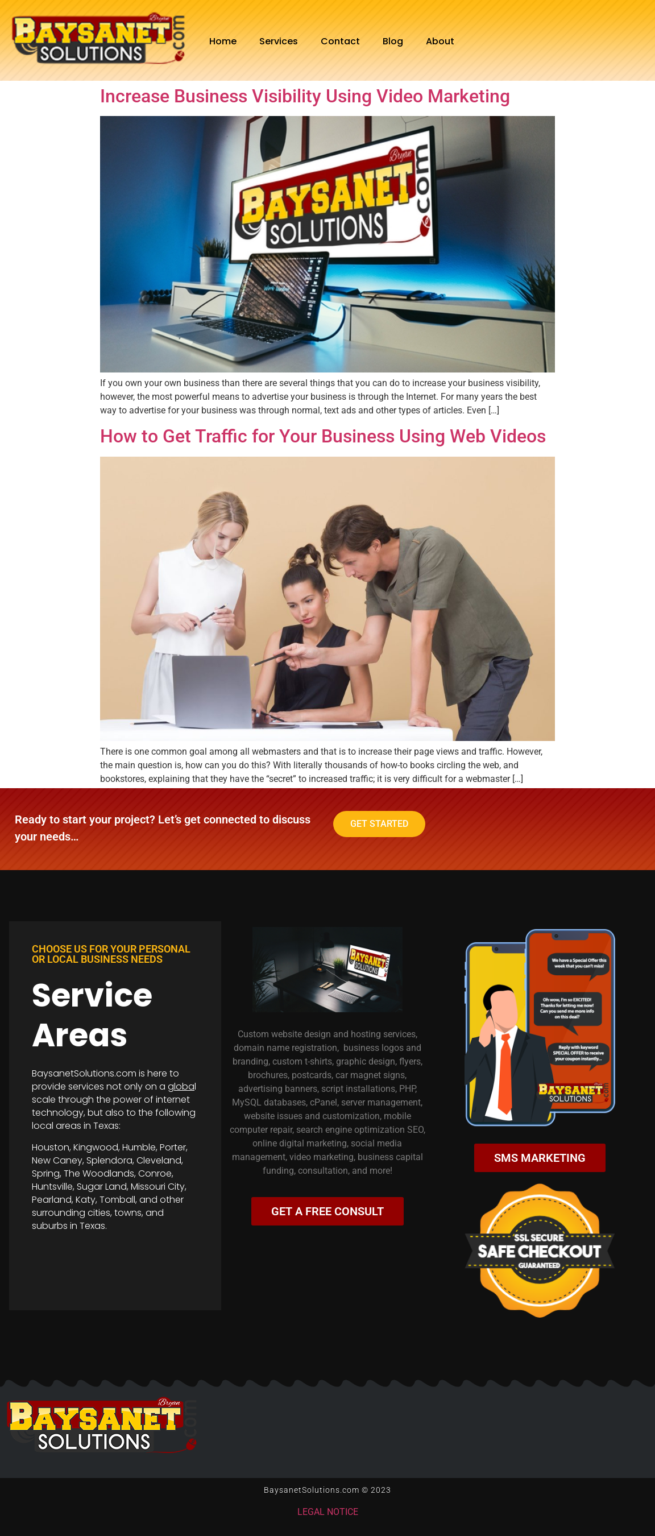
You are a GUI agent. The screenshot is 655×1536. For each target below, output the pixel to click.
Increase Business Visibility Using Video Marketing (305, 96)
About (440, 41)
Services (278, 41)
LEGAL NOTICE (327, 1511)
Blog (393, 41)
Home (223, 41)
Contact (340, 41)
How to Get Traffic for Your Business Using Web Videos (323, 436)
